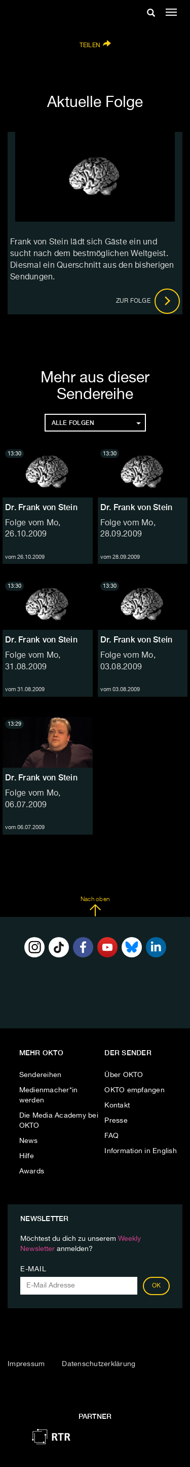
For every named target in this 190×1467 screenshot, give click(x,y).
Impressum (26, 1364)
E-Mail (33, 1269)
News (28, 1140)
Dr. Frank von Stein (41, 507)
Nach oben (95, 907)
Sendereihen (40, 1075)
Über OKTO (123, 1075)
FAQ (111, 1135)
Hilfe (26, 1156)
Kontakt (117, 1105)
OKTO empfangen (134, 1090)
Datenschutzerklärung (98, 1364)
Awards (32, 1171)
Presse (116, 1120)
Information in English (140, 1151)
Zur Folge (148, 301)
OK (156, 1286)
